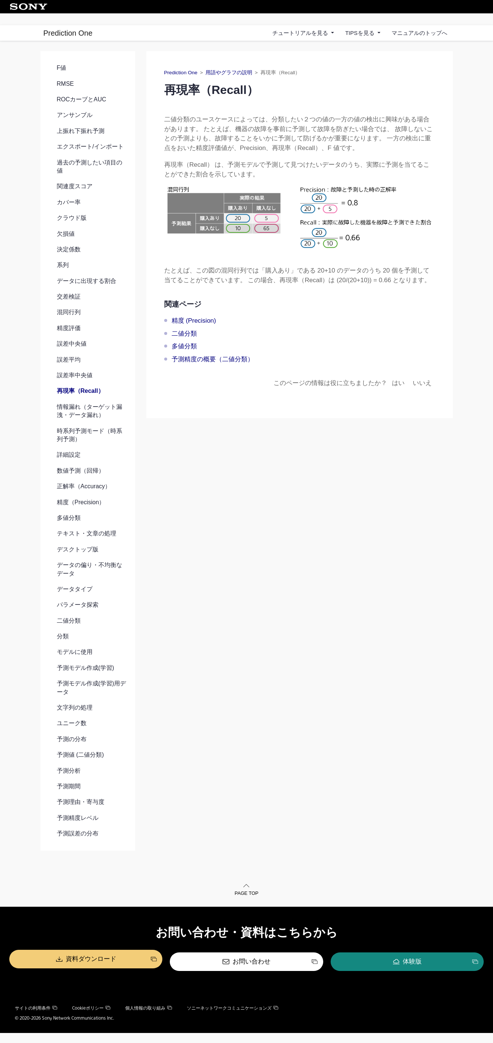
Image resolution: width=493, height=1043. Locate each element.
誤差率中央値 (75, 387)
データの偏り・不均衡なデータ (89, 581)
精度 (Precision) (194, 332)
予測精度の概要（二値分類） (213, 371)
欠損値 (66, 245)
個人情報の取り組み (148, 1018)
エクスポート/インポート (90, 158)
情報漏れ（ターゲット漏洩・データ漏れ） (89, 422)
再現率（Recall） (80, 403)
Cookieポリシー (91, 1018)
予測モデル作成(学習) (85, 680)
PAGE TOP (246, 906)
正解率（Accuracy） (84, 498)
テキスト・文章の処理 (86, 545)
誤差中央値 (72, 356)
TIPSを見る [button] (360, 33)
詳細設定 (69, 467)
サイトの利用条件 (36, 1018)
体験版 (361, 972)
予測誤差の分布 (77, 845)
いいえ (422, 394)
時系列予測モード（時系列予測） (89, 447)
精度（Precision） (81, 514)
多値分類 (69, 530)
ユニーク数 (72, 735)
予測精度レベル (77, 830)
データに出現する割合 (86, 293)
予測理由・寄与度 (80, 814)
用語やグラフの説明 (228, 85)
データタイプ (75, 601)
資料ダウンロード (141, 972)
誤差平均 (69, 371)
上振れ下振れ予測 (80, 143)
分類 (63, 648)
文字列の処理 (75, 719)
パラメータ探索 (77, 617)
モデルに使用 (75, 664)
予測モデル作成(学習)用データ (91, 699)
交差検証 (69, 308)
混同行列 (69, 324)
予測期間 (69, 798)
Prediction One (68, 33)
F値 (62, 80)
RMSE (65, 95)
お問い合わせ (251, 972)
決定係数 (69, 261)
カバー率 (69, 214)
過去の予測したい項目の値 (89, 178)
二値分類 (69, 632)
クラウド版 (72, 229)
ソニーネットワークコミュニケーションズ (232, 1018)
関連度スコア (75, 198)
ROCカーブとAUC (81, 111)
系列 (63, 277)
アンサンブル (75, 127)
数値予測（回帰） (80, 482)
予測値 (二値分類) (80, 766)
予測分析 (69, 782)
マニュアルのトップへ (419, 33)
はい (398, 394)
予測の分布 (72, 751)
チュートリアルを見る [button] (301, 33)
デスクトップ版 (77, 561)
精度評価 (69, 340)
